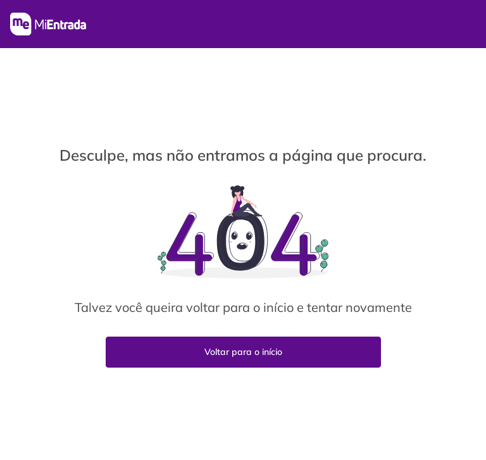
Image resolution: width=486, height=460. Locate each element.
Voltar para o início (243, 351)
